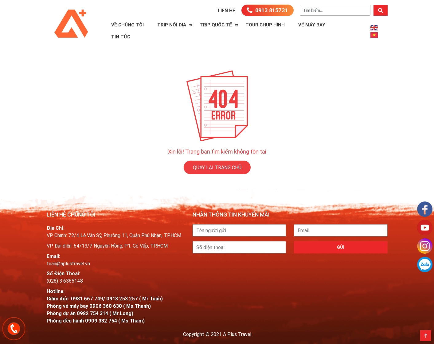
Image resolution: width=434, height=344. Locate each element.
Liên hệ (226, 10)
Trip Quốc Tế (216, 25)
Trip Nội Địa (171, 25)
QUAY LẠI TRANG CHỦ (217, 167)
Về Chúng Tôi (127, 25)
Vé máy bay (311, 25)
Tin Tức (120, 37)
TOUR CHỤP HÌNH (265, 25)
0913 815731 (267, 10)
